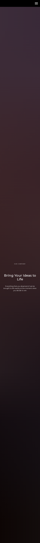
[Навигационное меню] (36, 3)
